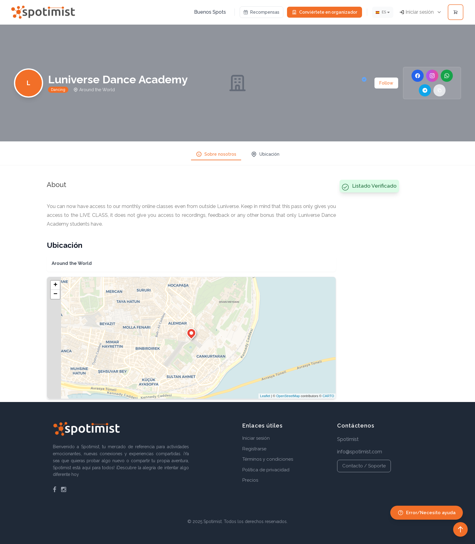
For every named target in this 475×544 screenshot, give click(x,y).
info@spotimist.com (359, 452)
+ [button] (55, 285)
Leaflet (265, 396)
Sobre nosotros (216, 154)
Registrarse (254, 449)
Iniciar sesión (256, 438)
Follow (386, 83)
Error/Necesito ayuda (427, 513)
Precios (250, 480)
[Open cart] (455, 12)
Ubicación (265, 154)
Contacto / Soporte (364, 466)
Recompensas (261, 12)
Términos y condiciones (267, 459)
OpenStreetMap (288, 396)
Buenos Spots (210, 12)
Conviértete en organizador (324, 12)
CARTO (328, 396)
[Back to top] (460, 529)
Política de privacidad (265, 470)
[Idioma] (382, 12)
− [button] (55, 294)
